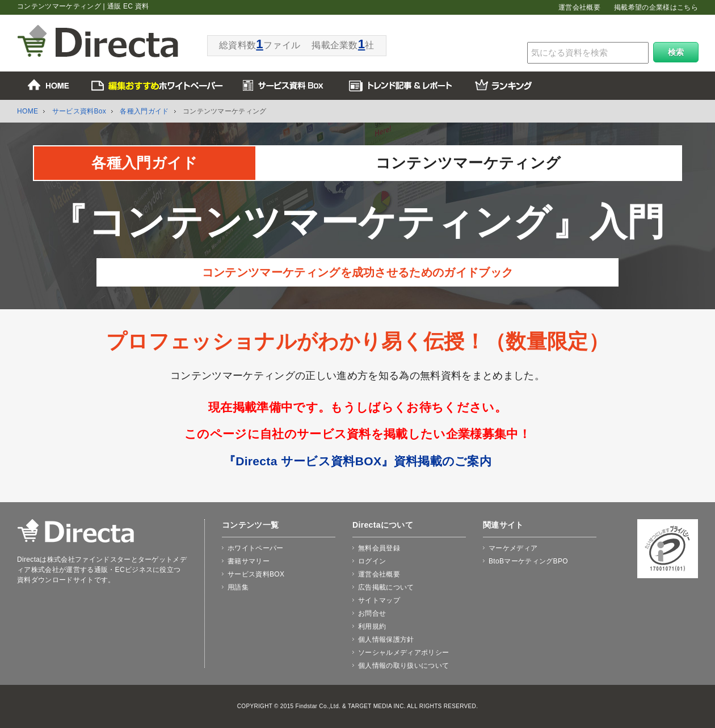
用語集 (238, 587)
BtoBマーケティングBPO (528, 561)
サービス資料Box (79, 111)
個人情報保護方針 (386, 639)
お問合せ (372, 613)
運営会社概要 (579, 7)
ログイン (372, 561)
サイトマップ (379, 600)
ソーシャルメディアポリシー (403, 653)
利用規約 (372, 626)
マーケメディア (513, 548)
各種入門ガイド (144, 111)
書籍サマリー (249, 561)
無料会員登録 (379, 548)
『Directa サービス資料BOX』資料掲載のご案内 (357, 461)
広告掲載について (386, 587)
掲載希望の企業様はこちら (656, 7)
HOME (27, 111)
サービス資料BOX (256, 574)
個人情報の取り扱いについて (403, 666)
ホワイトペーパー (256, 548)
